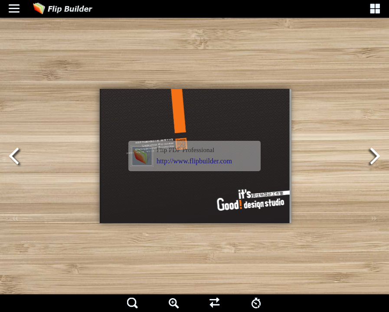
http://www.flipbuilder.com (194, 161)
